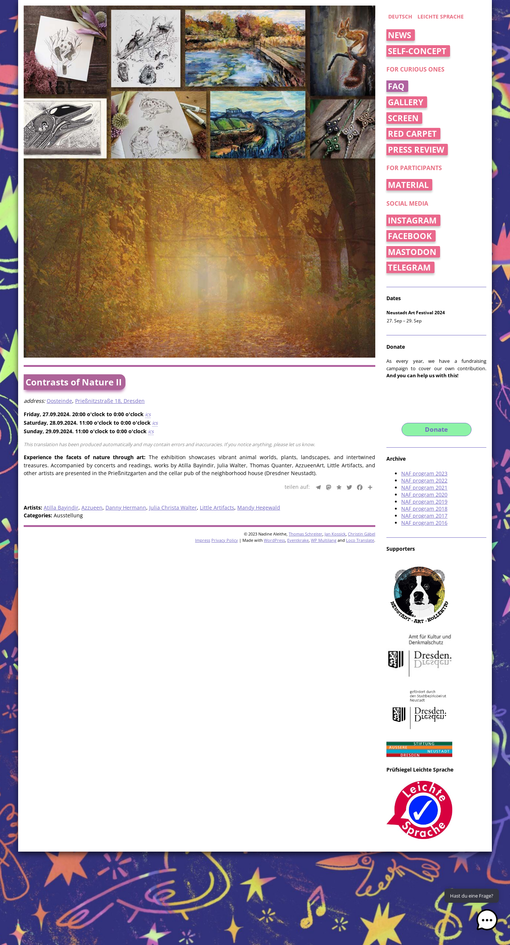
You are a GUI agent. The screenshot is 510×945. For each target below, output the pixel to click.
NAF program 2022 (424, 480)
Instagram (412, 220)
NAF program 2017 (424, 515)
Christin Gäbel (361, 534)
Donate (436, 429)
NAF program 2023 (424, 473)
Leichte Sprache (440, 16)
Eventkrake (298, 540)
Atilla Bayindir (61, 507)
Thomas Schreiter (305, 534)
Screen (403, 118)
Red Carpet (412, 133)
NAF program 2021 (424, 487)
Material (408, 184)
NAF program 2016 (424, 522)
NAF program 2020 (424, 494)
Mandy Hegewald (258, 507)
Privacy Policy (224, 540)
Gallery (405, 102)
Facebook (410, 236)
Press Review (416, 149)
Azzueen (92, 507)
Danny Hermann (125, 507)
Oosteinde (59, 400)
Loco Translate (360, 540)
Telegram (409, 267)
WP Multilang (323, 540)
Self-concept (417, 51)
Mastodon (412, 252)
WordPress (274, 540)
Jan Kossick (335, 534)
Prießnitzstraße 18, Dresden (110, 400)
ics (148, 414)
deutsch (400, 16)
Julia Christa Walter (173, 507)
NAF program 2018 (424, 508)
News (399, 35)
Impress (202, 540)
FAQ (396, 86)
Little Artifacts (217, 507)
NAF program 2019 (424, 501)
